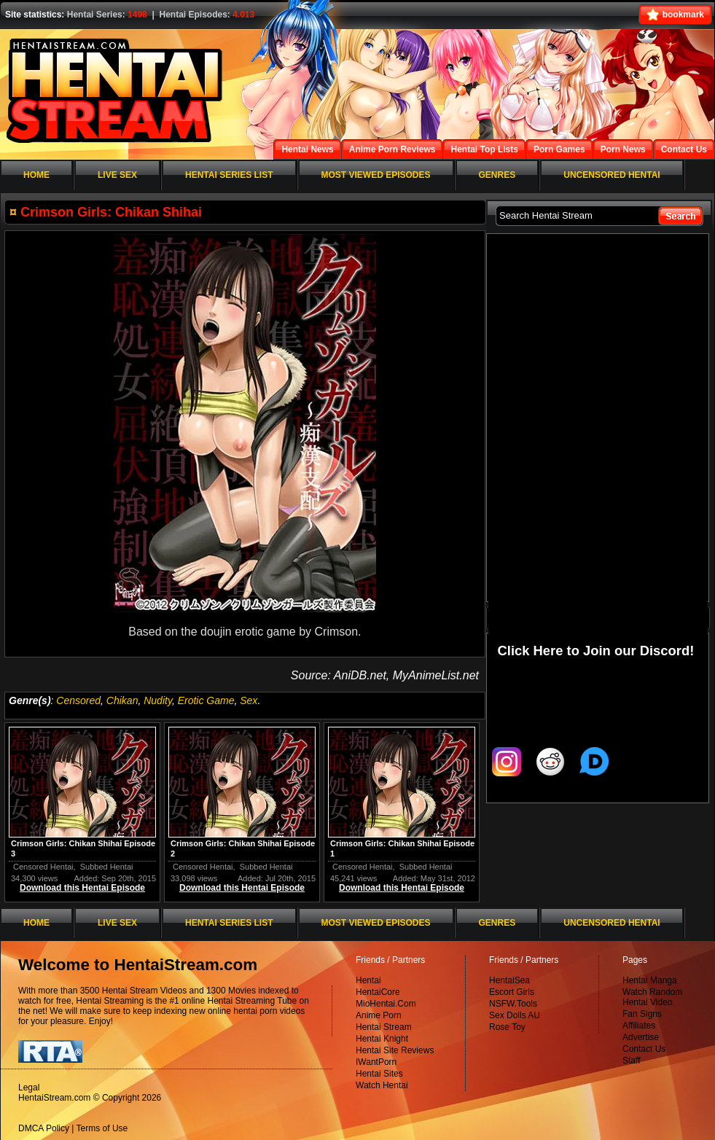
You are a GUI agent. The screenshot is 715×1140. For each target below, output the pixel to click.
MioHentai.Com (386, 1004)
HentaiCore (378, 992)
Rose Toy (507, 1027)
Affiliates (638, 1025)
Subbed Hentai (106, 866)
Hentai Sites (379, 1074)
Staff (631, 1060)
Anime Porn (379, 1015)
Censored (78, 700)
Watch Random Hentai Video (652, 997)
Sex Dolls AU (514, 1015)
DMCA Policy (43, 1128)
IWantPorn (376, 1062)
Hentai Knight (382, 1039)
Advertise (640, 1037)
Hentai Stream (384, 1027)
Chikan (122, 700)
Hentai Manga (649, 980)
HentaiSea (509, 980)
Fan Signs (642, 1014)
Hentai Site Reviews (395, 1050)
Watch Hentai (382, 1085)
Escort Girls (511, 992)
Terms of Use (102, 1128)
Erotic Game (206, 700)
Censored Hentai (43, 866)
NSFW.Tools (513, 1004)
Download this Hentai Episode (82, 888)
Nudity (158, 700)
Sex (248, 700)
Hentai (368, 980)
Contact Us (643, 1049)
